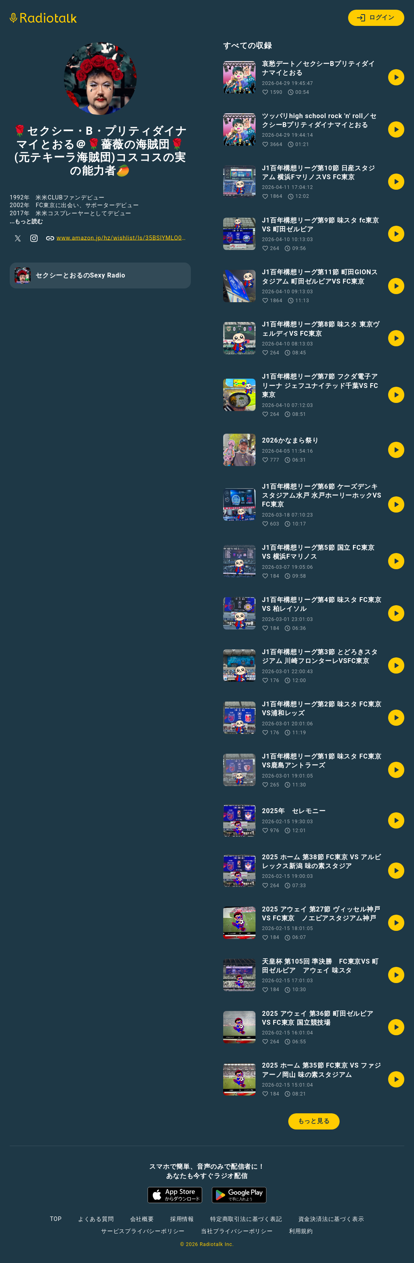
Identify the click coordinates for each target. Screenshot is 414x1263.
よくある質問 (96, 1219)
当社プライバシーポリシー (237, 1231)
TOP (56, 1219)
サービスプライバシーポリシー (143, 1231)
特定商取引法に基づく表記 (246, 1219)
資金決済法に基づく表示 (331, 1219)
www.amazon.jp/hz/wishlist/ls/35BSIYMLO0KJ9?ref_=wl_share (118, 238)
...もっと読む (26, 221)
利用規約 (301, 1231)
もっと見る (314, 1121)
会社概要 (142, 1219)
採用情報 (182, 1219)
